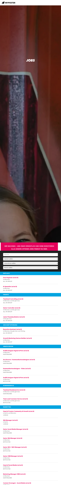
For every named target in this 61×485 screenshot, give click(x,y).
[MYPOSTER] (8, 3)
